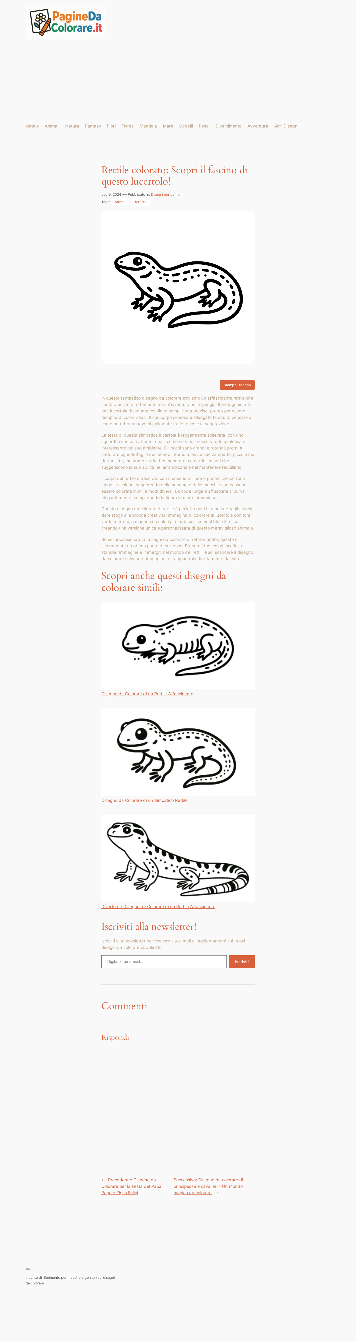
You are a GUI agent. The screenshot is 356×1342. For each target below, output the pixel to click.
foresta (140, 202)
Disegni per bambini (167, 194)
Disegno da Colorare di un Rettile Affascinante (178, 649)
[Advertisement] (178, 81)
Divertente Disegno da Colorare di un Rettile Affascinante (178, 862)
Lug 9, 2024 (111, 194)
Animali (120, 202)
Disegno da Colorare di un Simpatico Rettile (178, 755)
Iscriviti (242, 961)
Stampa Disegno (237, 385)
